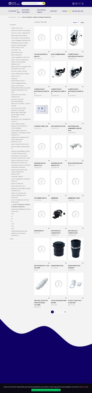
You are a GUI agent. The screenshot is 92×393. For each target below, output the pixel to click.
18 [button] (11, 221)
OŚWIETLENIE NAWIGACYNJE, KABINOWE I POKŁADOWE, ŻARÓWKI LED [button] (19, 233)
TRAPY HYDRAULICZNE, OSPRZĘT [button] (20, 74)
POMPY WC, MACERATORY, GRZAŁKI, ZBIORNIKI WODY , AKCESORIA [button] (18, 195)
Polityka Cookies (83, 387)
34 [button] (12, 219)
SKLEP (19, 17)
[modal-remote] (49, 52)
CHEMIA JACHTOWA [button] (17, 28)
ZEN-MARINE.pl (12, 17)
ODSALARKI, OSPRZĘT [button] (17, 176)
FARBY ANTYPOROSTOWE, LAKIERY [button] (20, 30)
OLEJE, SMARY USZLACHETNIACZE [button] (20, 38)
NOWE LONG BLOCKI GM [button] (18, 186)
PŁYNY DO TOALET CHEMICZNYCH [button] (20, 33)
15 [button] (11, 216)
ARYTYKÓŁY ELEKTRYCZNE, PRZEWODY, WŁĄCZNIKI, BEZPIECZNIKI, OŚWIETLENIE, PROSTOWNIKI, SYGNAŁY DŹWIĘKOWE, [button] (18, 112)
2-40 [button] (12, 224)
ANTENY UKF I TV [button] (15, 76)
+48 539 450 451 (77, 11)
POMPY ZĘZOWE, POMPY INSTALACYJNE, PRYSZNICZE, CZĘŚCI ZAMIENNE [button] (19, 126)
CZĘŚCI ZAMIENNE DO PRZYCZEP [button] (20, 57)
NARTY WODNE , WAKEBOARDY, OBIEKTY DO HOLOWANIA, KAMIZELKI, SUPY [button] (20, 62)
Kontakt (53, 11)
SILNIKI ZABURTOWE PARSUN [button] (19, 35)
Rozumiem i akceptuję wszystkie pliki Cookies (46, 390)
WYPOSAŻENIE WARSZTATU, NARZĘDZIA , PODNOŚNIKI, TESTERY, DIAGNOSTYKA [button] (21, 133)
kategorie (12, 11)
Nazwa (75, 22)
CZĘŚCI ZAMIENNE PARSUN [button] (18, 83)
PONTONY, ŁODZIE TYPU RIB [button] (19, 71)
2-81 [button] (12, 226)
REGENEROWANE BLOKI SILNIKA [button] (19, 43)
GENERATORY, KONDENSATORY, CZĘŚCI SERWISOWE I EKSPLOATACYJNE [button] (20, 140)
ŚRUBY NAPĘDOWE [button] (16, 55)
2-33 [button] (12, 229)
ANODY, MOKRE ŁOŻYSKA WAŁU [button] (20, 144)
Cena (82, 22)
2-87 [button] (12, 214)
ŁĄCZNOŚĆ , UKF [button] (16, 50)
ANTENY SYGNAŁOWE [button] (17, 183)
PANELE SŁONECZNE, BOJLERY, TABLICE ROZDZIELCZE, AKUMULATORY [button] (19, 172)
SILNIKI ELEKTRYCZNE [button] (16, 52)
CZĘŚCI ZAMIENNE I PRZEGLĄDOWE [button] (21, 40)
